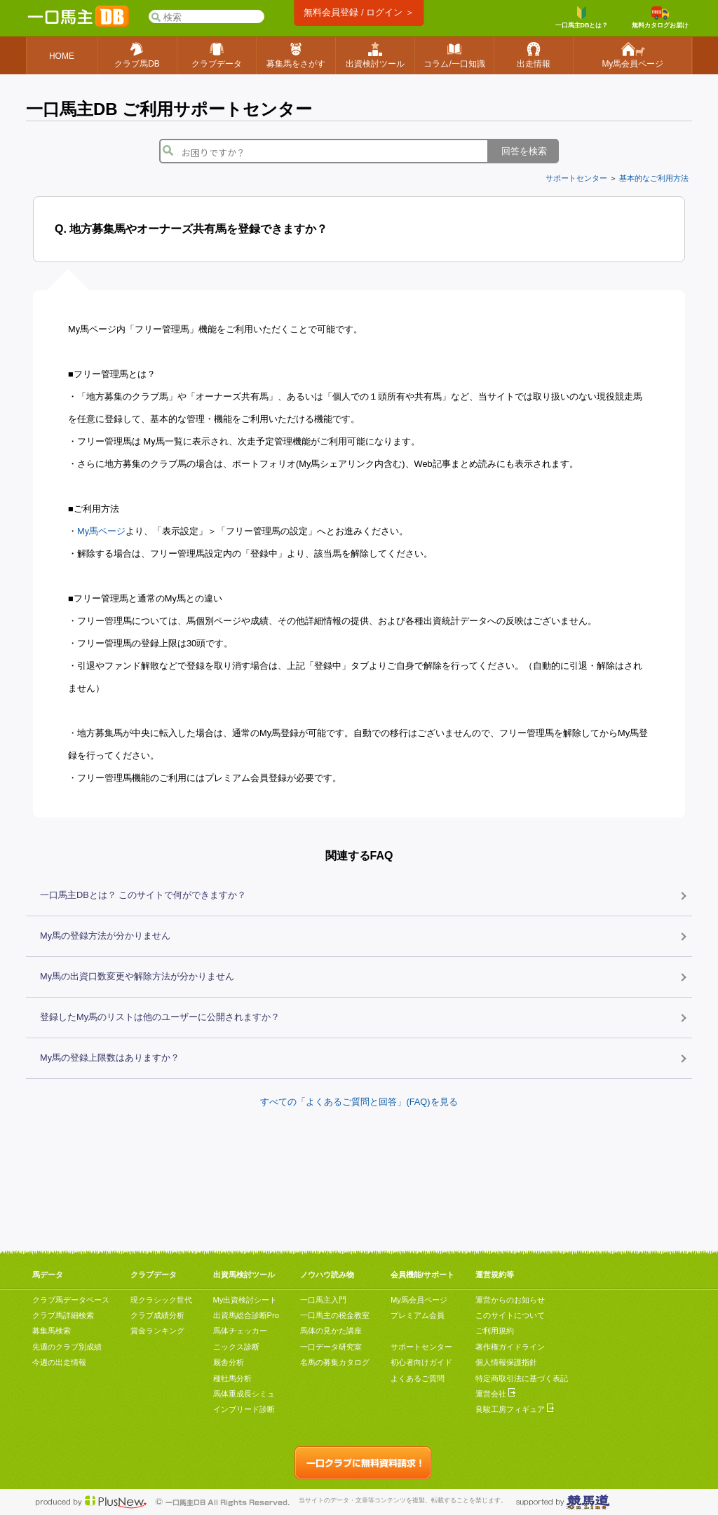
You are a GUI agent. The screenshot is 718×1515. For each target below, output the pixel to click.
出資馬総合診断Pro (246, 1315)
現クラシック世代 (161, 1300)
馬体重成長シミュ (244, 1394)
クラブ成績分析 (157, 1315)
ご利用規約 (494, 1330)
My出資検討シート (245, 1300)
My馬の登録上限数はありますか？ (110, 1057)
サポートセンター (576, 178)
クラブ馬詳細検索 (63, 1315)
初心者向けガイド (421, 1362)
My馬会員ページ (419, 1300)
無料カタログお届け (660, 17)
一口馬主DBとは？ (582, 17)
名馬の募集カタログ (335, 1362)
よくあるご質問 (418, 1378)
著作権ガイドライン (510, 1347)
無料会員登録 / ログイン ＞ (359, 12)
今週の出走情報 (59, 1362)
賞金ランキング (157, 1330)
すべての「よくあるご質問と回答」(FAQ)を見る (358, 1101)
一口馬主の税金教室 (335, 1315)
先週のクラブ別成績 (67, 1347)
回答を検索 (524, 151)
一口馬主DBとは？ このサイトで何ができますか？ (143, 895)
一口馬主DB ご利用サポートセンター (169, 109)
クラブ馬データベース (70, 1300)
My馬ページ (101, 531)
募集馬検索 (51, 1330)
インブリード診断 (244, 1409)
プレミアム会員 (418, 1315)
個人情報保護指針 (506, 1362)
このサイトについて (510, 1315)
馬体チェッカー (240, 1330)
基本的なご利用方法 (654, 178)
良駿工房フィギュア (514, 1409)
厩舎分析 (228, 1362)
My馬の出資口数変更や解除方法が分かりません (137, 976)
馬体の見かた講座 (331, 1330)
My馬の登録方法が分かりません (105, 935)
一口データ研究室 (331, 1347)
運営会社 (495, 1394)
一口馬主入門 (323, 1300)
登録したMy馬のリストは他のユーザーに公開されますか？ (160, 1017)
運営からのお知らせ (510, 1300)
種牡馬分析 (232, 1378)
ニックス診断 (236, 1347)
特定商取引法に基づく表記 (521, 1378)
